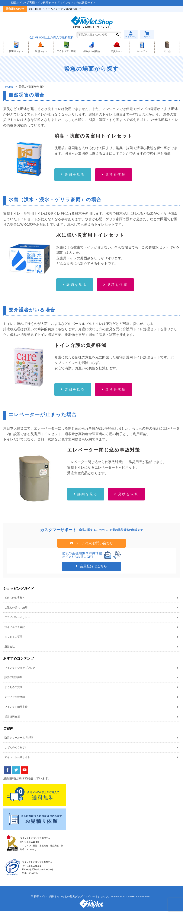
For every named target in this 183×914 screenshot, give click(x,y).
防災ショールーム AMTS (18, 740)
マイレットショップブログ (19, 670)
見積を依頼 (117, 176)
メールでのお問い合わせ (94, 546)
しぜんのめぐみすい (16, 750)
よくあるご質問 (13, 639)
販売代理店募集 (13, 680)
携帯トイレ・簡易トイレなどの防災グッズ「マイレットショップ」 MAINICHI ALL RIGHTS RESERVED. (92, 899)
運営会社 (9, 649)
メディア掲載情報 (14, 699)
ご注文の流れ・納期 (16, 610)
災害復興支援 (12, 719)
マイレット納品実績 (16, 709)
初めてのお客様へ (14, 600)
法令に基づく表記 (14, 629)
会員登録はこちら (93, 569)
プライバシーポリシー (17, 620)
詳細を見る (75, 176)
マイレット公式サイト (17, 759)
